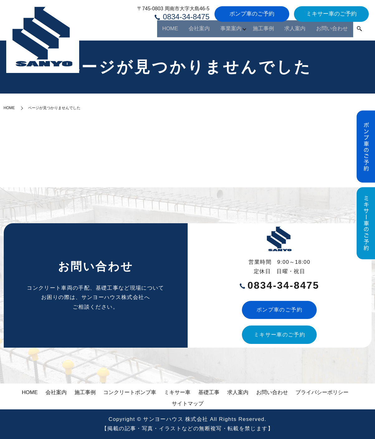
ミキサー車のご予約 (331, 14)
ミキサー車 (177, 392)
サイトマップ (188, 404)
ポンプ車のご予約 (251, 14)
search (359, 31)
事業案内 (206, 30)
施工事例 (247, 30)
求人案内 (284, 30)
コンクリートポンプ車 (129, 392)
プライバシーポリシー (322, 392)
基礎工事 (208, 392)
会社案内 (169, 30)
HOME (135, 30)
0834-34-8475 (182, 16)
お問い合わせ (328, 30)
